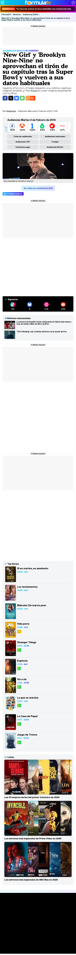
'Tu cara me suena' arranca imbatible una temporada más (36, 8)
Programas (38, 941)
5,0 (19, 631)
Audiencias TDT (23, 141)
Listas (38, 918)
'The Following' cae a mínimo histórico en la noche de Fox (42, 332)
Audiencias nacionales (55, 136)
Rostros (38, 952)
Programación (38, 928)
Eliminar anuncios (39, 26)
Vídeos (38, 933)
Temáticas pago (22, 147)
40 (32, 98)
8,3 (19, 650)
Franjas (55, 141)
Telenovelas (38, 948)
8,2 (19, 742)
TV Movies (38, 920)
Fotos (38, 937)
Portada (38, 904)
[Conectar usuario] (73, 3)
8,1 (19, 668)
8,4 (19, 687)
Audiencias (38, 924)
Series (38, 913)
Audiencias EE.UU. (55, 147)
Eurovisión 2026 (38, 944)
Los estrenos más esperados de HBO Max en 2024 (31, 879)
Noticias (17, 14)
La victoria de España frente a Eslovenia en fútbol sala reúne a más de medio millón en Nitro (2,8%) (44, 323)
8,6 (19, 724)
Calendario (38, 915)
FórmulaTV (6, 14)
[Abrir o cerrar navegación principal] (2, 2)
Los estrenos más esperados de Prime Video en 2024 (32, 838)
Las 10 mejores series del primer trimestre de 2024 (31, 797)
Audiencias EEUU (30, 14)
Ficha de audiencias (23, 136)
